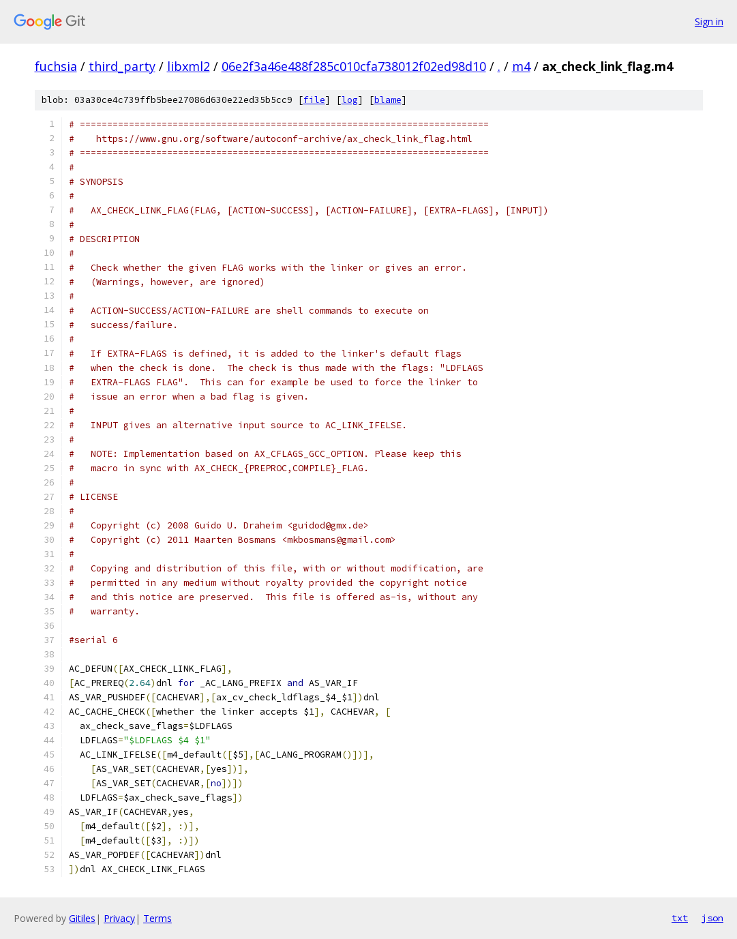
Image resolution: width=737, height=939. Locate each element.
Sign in (709, 21)
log (350, 100)
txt (680, 918)
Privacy (119, 918)
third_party (122, 66)
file (314, 100)
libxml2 (188, 66)
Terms (157, 918)
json (712, 918)
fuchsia (56, 66)
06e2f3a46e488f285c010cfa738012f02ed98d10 (354, 66)
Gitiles (82, 918)
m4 (521, 66)
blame (388, 100)
